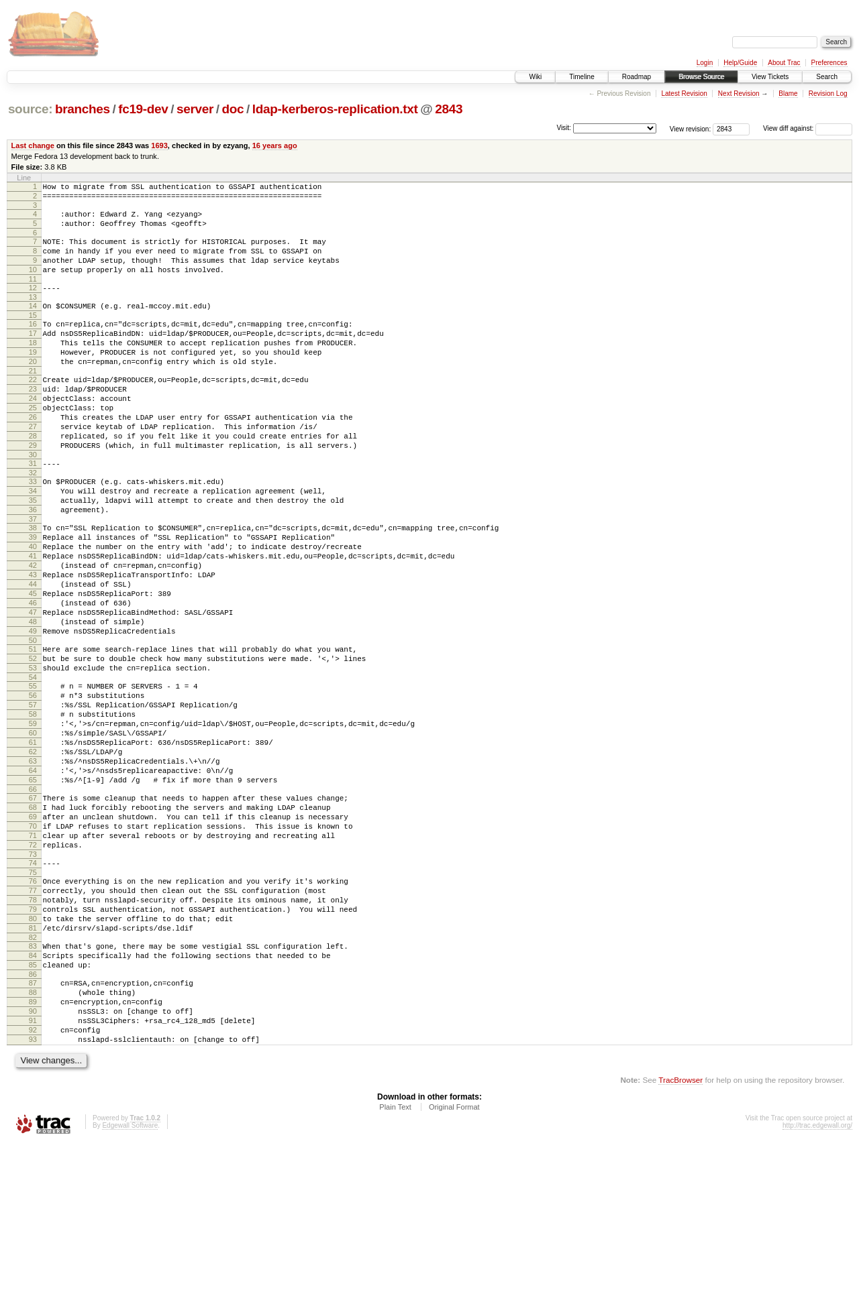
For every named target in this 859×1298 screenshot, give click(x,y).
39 (33, 595)
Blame (787, 93)
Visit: (563, 127)
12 (33, 304)
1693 (159, 145)
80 (33, 1049)
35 (33, 552)
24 (33, 432)
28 (33, 478)
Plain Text (395, 1262)
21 (33, 401)
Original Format (454, 1262)
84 (33, 1092)
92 (33, 1181)
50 (33, 721)
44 (33, 652)
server (194, 109)
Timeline (581, 76)
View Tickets (770, 76)
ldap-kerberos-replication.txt (335, 109)
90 (33, 1158)
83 (33, 1081)
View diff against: (807, 128)
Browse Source (701, 76)
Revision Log (828, 93)
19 (33, 378)
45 (33, 664)
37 (33, 575)
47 (33, 687)
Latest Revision (684, 93)
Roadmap (636, 76)
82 (33, 1072)
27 (33, 467)
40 (33, 607)
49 (33, 709)
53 (33, 752)
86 (33, 1115)
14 (33, 324)
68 (33, 918)
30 (33, 501)
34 (33, 541)
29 (33, 489)
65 (33, 886)
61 (33, 841)
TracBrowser (680, 1234)
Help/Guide (740, 62)
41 (33, 618)
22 (33, 410)
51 (33, 729)
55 (33, 772)
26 (33, 455)
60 (33, 829)
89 (33, 1146)
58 (33, 807)
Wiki (535, 76)
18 (33, 367)
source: (30, 109)
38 (33, 584)
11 (33, 295)
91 (33, 1169)
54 (33, 764)
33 (33, 530)
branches (82, 109)
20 (33, 390)
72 (33, 963)
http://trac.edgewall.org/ (817, 1280)
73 (33, 975)
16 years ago (274, 145)
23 (33, 421)
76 (33, 1004)
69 (33, 929)
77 (33, 1015)
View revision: (690, 128)
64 (33, 875)
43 (33, 641)
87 (33, 1124)
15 (33, 335)
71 (33, 952)
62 (33, 852)
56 (33, 784)
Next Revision (739, 93)
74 (33, 984)
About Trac (784, 62)
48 (33, 698)
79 (33, 1038)
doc (233, 109)
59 (33, 818)
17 (33, 355)
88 (33, 1135)
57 (33, 795)
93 (33, 1192)
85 (33, 1104)
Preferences (829, 62)
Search (827, 76)
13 (33, 315)
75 (33, 995)
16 (33, 344)
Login (705, 62)
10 (33, 284)
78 (33, 1026)
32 (33, 521)
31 (33, 510)
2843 (448, 109)
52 (33, 741)
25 (33, 444)
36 (33, 564)
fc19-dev (143, 109)
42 (33, 630)
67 (33, 906)
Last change (32, 145)
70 (33, 941)
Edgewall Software (130, 1280)
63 (33, 864)
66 (33, 898)
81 (33, 1061)
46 (33, 675)
